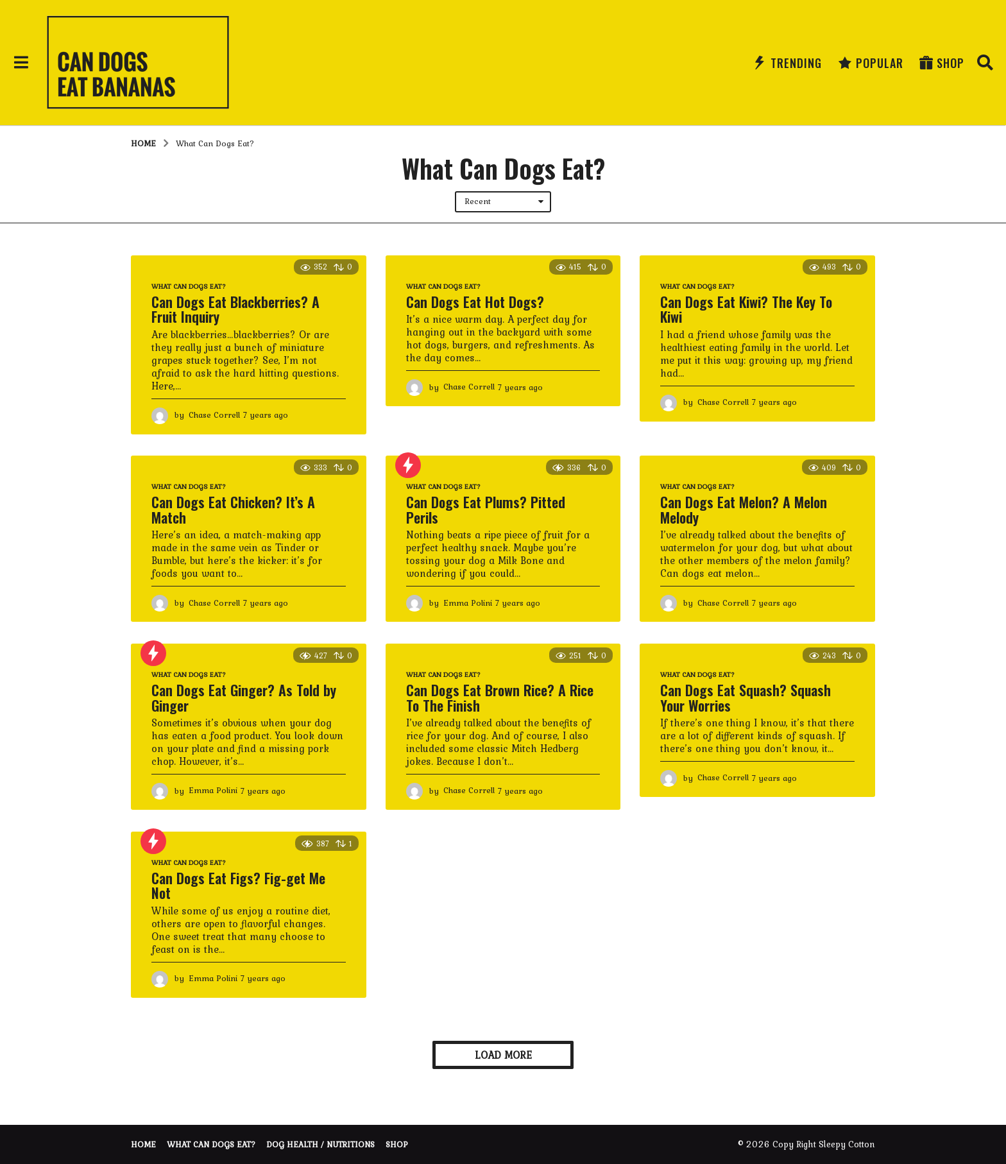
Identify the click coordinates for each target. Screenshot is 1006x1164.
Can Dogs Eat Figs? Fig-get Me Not (238, 885)
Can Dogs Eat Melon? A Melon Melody (743, 509)
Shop (941, 63)
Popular (870, 63)
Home (143, 1144)
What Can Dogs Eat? (188, 286)
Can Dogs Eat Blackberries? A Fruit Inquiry (235, 309)
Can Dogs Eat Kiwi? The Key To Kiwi (746, 309)
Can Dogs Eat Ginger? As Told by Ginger (243, 697)
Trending (787, 63)
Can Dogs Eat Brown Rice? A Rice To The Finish (499, 697)
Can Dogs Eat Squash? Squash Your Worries (745, 697)
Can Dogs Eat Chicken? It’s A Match (233, 509)
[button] (21, 63)
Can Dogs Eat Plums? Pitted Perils (485, 509)
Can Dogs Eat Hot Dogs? (475, 301)
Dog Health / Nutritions (320, 1144)
